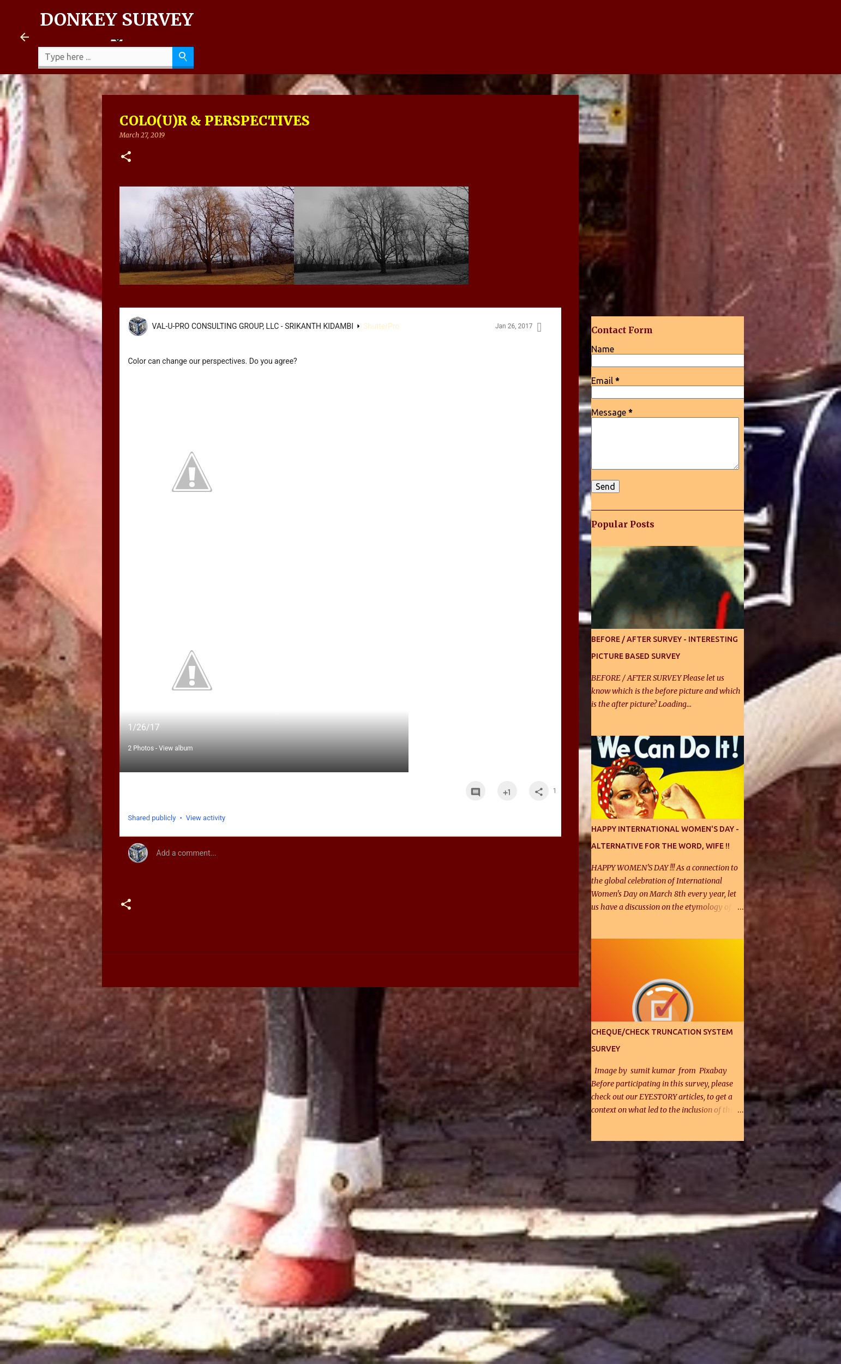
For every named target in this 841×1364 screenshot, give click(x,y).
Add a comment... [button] (187, 853)
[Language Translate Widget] (117, 40)
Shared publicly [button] (152, 818)
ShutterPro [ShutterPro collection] (381, 326)
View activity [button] (205, 818)
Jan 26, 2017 (514, 326)
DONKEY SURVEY (117, 20)
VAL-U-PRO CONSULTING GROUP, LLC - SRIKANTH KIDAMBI (252, 326)
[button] (126, 157)
